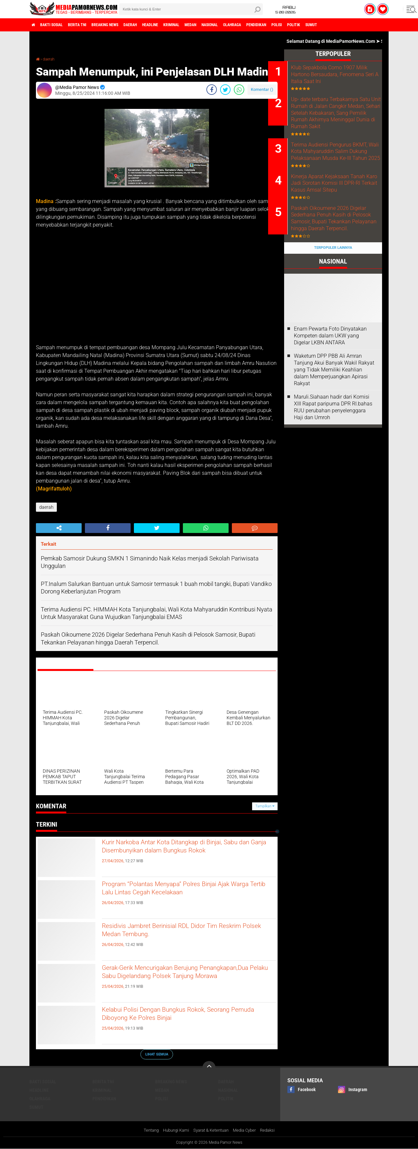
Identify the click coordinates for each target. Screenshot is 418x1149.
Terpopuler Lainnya (333, 285)
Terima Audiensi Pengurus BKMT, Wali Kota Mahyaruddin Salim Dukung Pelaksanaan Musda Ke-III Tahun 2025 (342, 166)
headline (180, 24)
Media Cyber (247, 1130)
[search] (191, 9)
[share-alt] (59, 528)
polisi (339, 24)
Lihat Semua (156, 1054)
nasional (255, 24)
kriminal (207, 24)
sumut (383, 24)
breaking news (124, 24)
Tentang (145, 1130)
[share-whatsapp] (239, 89)
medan (231, 24)
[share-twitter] (225, 89)
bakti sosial (57, 24)
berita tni (89, 24)
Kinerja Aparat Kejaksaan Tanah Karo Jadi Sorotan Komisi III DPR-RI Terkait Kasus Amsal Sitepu (336, 207)
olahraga (283, 24)
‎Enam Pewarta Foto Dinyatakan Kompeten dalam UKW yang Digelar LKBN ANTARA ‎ (330, 372)
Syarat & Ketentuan (211, 1130)
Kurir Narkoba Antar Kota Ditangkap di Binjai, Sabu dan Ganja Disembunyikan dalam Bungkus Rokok (184, 855)
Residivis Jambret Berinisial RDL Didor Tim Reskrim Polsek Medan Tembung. (180, 932)
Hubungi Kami (172, 1130)
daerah (155, 24)
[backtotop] (209, 1067)
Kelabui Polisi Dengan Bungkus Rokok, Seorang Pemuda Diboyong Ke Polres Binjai (188, 1016)
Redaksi (273, 1130)
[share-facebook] (211, 89)
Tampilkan (264, 806)
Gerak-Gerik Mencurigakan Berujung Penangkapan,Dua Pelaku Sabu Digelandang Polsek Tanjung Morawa (183, 980)
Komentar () (262, 89)
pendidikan (313, 24)
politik (360, 24)
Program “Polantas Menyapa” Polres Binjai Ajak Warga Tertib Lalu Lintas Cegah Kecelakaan (188, 891)
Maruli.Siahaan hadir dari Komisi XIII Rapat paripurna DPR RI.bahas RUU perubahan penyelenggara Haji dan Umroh (333, 443)
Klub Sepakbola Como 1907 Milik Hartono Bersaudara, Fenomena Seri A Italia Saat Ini (342, 74)
